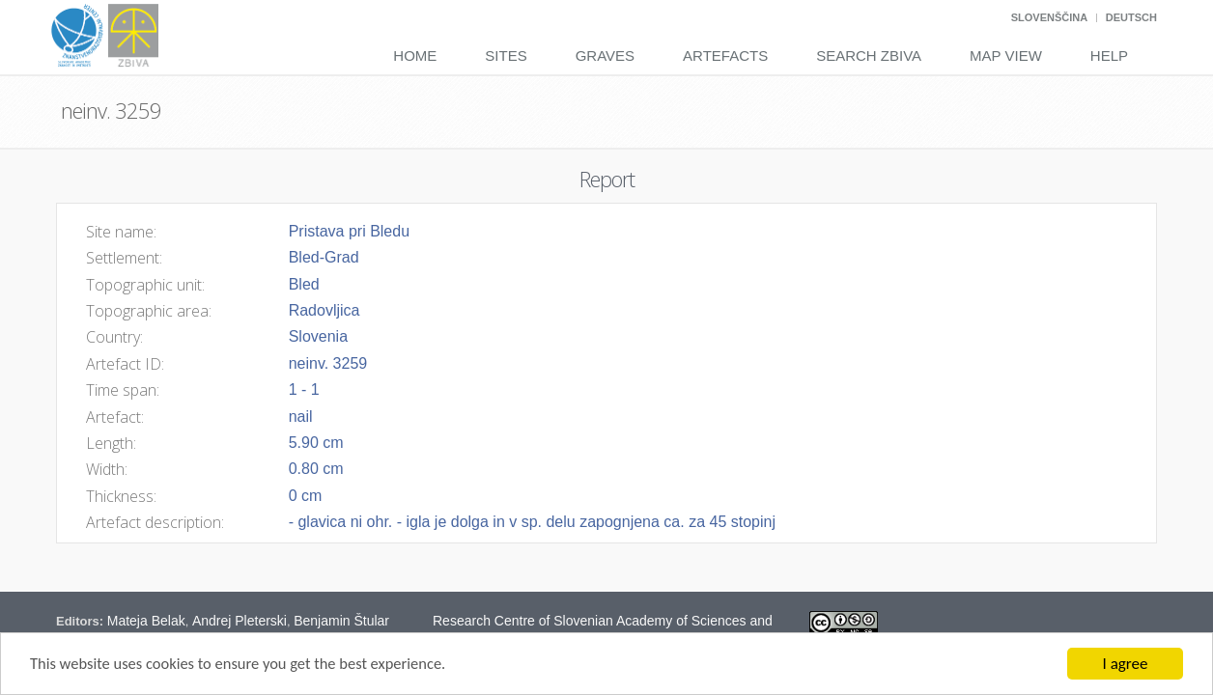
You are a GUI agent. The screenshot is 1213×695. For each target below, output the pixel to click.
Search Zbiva (868, 55)
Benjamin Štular (341, 620)
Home (415, 55)
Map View (1006, 55)
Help (1109, 55)
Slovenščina (1049, 17)
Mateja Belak (146, 620)
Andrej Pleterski (239, 620)
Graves (605, 55)
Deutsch (1131, 17)
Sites (505, 55)
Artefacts (725, 55)
